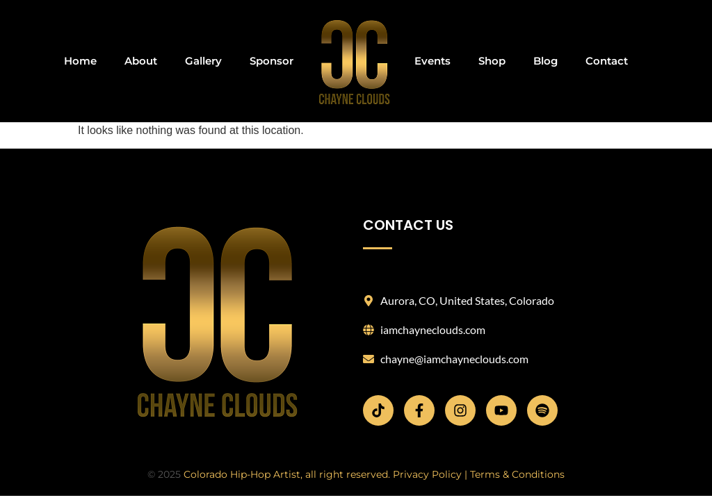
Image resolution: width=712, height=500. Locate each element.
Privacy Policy (427, 474)
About (140, 60)
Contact (606, 60)
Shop (491, 60)
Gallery (203, 60)
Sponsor (271, 60)
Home (80, 60)
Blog (545, 60)
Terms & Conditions (517, 474)
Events (432, 60)
